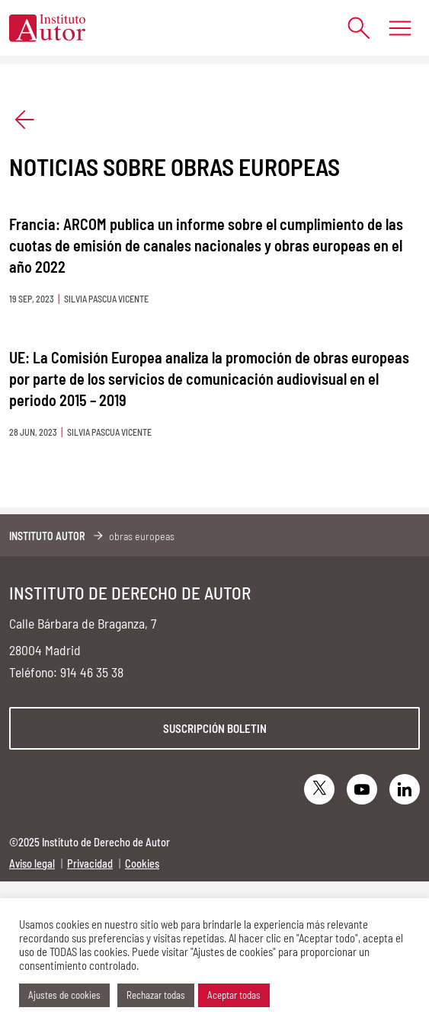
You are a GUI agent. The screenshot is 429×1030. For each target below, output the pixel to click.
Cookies (142, 863)
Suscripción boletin (215, 728)
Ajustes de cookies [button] (64, 995)
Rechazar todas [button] (155, 995)
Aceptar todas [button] (234, 995)
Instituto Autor (47, 535)
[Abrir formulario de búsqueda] (351, 28)
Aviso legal (32, 863)
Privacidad (90, 863)
